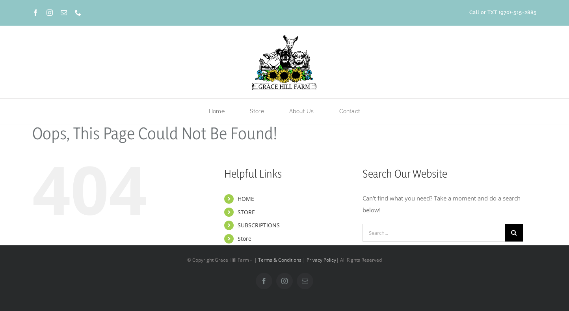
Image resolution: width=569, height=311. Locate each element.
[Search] (514, 233)
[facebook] (35, 12)
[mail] (64, 12)
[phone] (78, 12)
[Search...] (434, 233)
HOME (246, 198)
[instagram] (49, 12)
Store (244, 238)
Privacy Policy (321, 260)
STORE (246, 212)
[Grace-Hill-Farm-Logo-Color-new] (284, 36)
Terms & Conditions (279, 260)
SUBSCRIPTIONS (259, 225)
